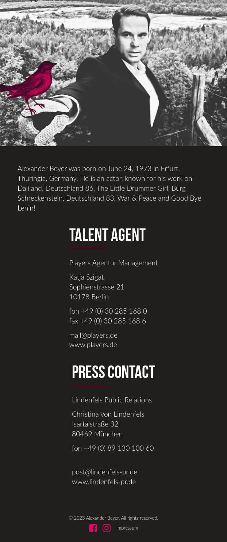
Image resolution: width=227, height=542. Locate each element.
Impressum (127, 528)
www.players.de (93, 344)
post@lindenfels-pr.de (104, 471)
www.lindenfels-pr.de (104, 481)
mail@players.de (93, 335)
